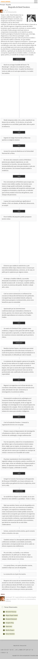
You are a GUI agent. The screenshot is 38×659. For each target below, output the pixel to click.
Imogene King (10, 623)
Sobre (37, 655)
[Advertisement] (19, 97)
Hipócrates (9, 626)
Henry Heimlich (10, 634)
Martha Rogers (10, 630)
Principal (2, 4)
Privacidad (32, 655)
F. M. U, (5, 10)
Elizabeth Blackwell (11, 619)
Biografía (8, 4)
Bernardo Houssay (11, 611)
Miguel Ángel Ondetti (12, 615)
